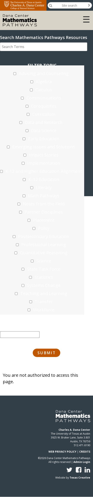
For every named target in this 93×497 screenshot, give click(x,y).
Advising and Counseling (44, 73)
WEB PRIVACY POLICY (62, 451)
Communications (43, 98)
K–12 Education (43, 179)
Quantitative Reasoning (44, 253)
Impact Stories (44, 155)
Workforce (43, 310)
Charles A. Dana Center (74, 430)
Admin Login (81, 462)
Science (43, 261)
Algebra (44, 81)
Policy (44, 228)
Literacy (44, 187)
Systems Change (43, 285)
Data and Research (44, 122)
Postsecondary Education (43, 236)
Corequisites (43, 106)
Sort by (19, 326)
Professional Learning (43, 244)
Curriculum (43, 114)
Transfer (44, 301)
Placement (43, 220)
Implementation (43, 163)
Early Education (43, 139)
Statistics (44, 277)
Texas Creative (80, 477)
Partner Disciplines (44, 212)
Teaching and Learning (43, 293)
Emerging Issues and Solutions (43, 147)
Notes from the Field (44, 204)
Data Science (43, 130)
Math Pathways (43, 196)
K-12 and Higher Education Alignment (44, 171)
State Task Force (43, 269)
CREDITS (84, 451)
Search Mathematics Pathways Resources (43, 37)
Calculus (43, 90)
